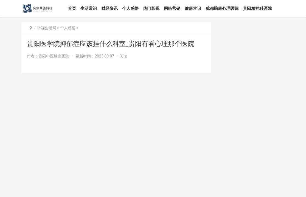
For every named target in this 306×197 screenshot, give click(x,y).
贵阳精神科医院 (257, 8)
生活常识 (88, 8)
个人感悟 (130, 8)
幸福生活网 (46, 28)
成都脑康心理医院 (222, 8)
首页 (72, 8)
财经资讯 (109, 8)
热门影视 (151, 8)
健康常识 (193, 8)
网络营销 (172, 8)
